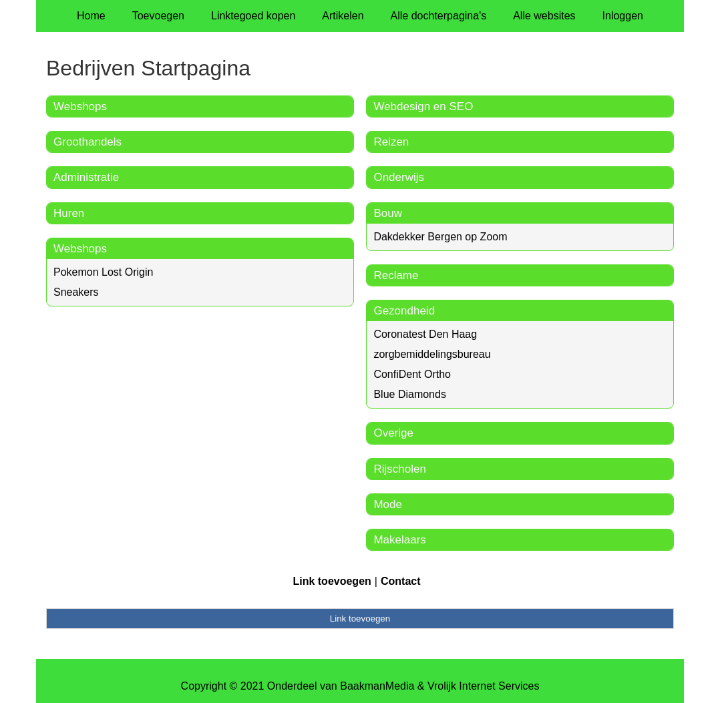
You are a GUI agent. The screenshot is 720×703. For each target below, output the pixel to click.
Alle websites (544, 15)
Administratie (86, 177)
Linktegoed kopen (253, 15)
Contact (401, 581)
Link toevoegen (332, 581)
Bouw (387, 213)
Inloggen (622, 15)
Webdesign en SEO (423, 106)
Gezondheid (404, 310)
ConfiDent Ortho (412, 374)
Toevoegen (158, 15)
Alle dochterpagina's (439, 15)
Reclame (395, 275)
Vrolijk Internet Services (483, 686)
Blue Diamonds (409, 394)
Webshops (80, 106)
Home (91, 15)
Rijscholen (399, 469)
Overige (393, 433)
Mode (387, 504)
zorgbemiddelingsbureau (431, 354)
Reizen (391, 142)
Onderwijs (398, 177)
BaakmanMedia (377, 686)
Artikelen (342, 15)
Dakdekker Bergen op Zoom (440, 236)
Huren (68, 213)
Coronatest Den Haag (425, 334)
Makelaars (399, 539)
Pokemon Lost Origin (103, 272)
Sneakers (76, 292)
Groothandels (87, 142)
